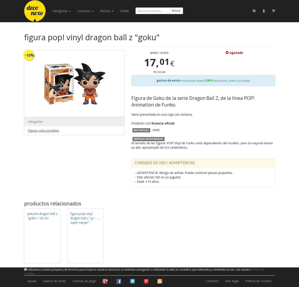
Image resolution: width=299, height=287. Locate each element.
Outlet (124, 11)
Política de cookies (258, 281)
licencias (85, 11)
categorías (61, 11)
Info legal (231, 281)
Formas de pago (84, 281)
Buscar (176, 11)
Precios (107, 11)
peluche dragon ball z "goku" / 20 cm (42, 216)
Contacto (212, 281)
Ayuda (32, 281)
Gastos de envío (54, 281)
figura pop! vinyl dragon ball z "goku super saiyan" (84, 218)
